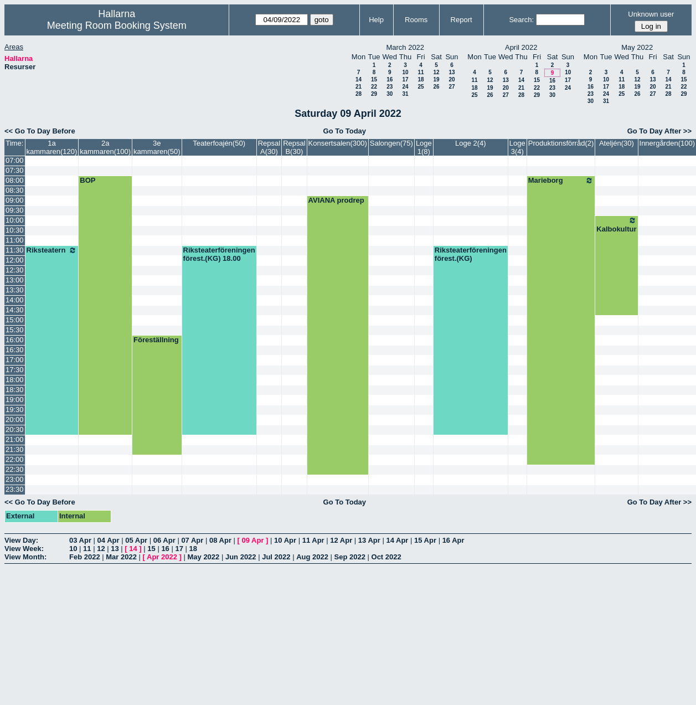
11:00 (15, 240)
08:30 (15, 190)
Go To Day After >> (659, 131)
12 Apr (341, 540)
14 (358, 79)
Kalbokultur (616, 224)
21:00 (15, 439)
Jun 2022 (240, 557)
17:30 (15, 370)
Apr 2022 (162, 557)
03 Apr (80, 540)
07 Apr (192, 540)
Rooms (416, 20)
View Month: (25, 557)
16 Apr (453, 540)
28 (358, 94)
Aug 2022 (312, 557)
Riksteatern (52, 250)
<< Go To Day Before (39, 131)
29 (374, 94)
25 (420, 87)
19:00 (15, 399)
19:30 (15, 409)
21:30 (15, 449)
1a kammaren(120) (52, 147)
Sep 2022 (349, 557)
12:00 (15, 260)
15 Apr (425, 540)
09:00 (15, 200)
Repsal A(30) (269, 147)
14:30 (15, 310)
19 (436, 79)
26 (436, 87)
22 (374, 87)
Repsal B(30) (294, 147)
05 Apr (136, 540)
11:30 (15, 250)
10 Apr (285, 540)
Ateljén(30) (616, 143)
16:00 (15, 340)
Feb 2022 (84, 557)
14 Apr (397, 540)
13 (451, 72)
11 (420, 72)
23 (389, 87)
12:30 (15, 270)
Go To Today (345, 131)
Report (461, 20)
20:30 (15, 429)
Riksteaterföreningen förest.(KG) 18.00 (219, 254)
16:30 (15, 350)
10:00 (15, 220)
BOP (87, 180)
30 (389, 94)
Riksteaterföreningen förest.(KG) (471, 254)
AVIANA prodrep (336, 200)
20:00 (15, 419)
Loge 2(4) (470, 143)
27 (451, 87)
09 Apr (253, 540)
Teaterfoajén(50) (219, 143)
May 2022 (203, 557)
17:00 (15, 360)
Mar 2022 (121, 557)
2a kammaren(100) (105, 147)
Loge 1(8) (424, 147)
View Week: (24, 548)
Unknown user (651, 14)
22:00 (15, 459)
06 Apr (164, 540)
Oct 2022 (386, 557)
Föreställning (156, 340)
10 (405, 72)
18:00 (15, 379)
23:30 (15, 489)
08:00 (15, 180)
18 (420, 79)
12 (436, 72)
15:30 (15, 330)
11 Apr (313, 540)
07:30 (15, 170)
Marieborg (561, 180)
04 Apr (108, 540)
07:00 (15, 160)
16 (389, 79)
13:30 (15, 290)
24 (405, 87)
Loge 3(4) (517, 147)
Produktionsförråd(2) (561, 143)
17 (405, 79)
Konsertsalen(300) (337, 143)
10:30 (15, 230)
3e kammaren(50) (157, 147)
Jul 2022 (276, 557)
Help (376, 20)
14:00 (15, 300)
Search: (521, 20)
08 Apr (220, 540)
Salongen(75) (391, 143)
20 (451, 79)
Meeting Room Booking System (117, 25)
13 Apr (369, 540)
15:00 (15, 320)
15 (374, 79)
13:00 (15, 280)
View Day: (21, 540)
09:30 (15, 210)
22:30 (15, 469)
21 (358, 87)
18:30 (15, 389)
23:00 (15, 479)
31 (405, 94)
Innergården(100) (667, 143)
